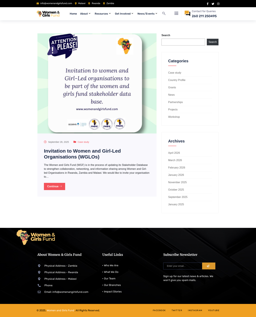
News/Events (147, 13)
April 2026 (174, 152)
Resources (103, 13)
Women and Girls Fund (60, 310)
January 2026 (176, 175)
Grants (172, 87)
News (171, 94)
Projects (173, 109)
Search (165, 35)
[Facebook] (207, 4)
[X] (213, 4)
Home (73, 13)
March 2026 (175, 160)
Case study (83, 142)
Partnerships (175, 102)
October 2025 (176, 189)
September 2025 (177, 197)
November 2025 (177, 182)
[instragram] (218, 4)
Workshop (174, 116)
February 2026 (176, 167)
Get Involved (124, 13)
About (85, 13)
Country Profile (176, 80)
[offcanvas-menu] (176, 13)
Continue (54, 186)
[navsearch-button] (164, 13)
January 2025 (176, 204)
